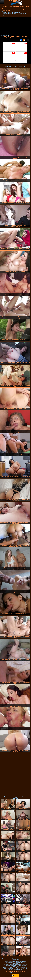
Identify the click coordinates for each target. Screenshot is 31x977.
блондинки (13, 38)
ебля (7, 38)
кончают (18, 36)
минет (12, 36)
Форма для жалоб (20, 971)
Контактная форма (10, 971)
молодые (6, 36)
